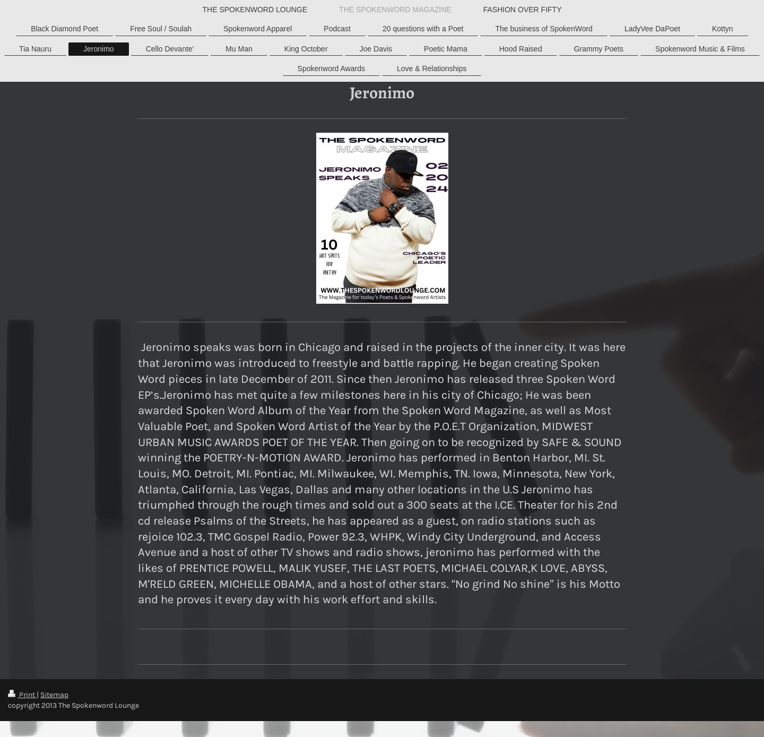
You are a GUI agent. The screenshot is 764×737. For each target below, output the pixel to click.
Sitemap (54, 694)
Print (22, 694)
